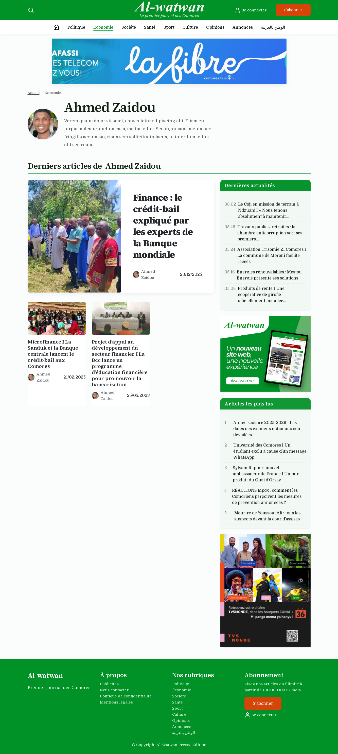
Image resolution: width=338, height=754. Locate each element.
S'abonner (293, 10)
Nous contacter (114, 690)
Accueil (34, 93)
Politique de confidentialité (126, 696)
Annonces (243, 27)
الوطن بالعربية (273, 27)
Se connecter (251, 10)
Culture (190, 27)
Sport (169, 27)
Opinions (215, 27)
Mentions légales (116, 702)
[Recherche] (31, 10)
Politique (76, 27)
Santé (149, 27)
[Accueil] (56, 27)
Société (128, 27)
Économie (103, 27)
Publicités (109, 684)
